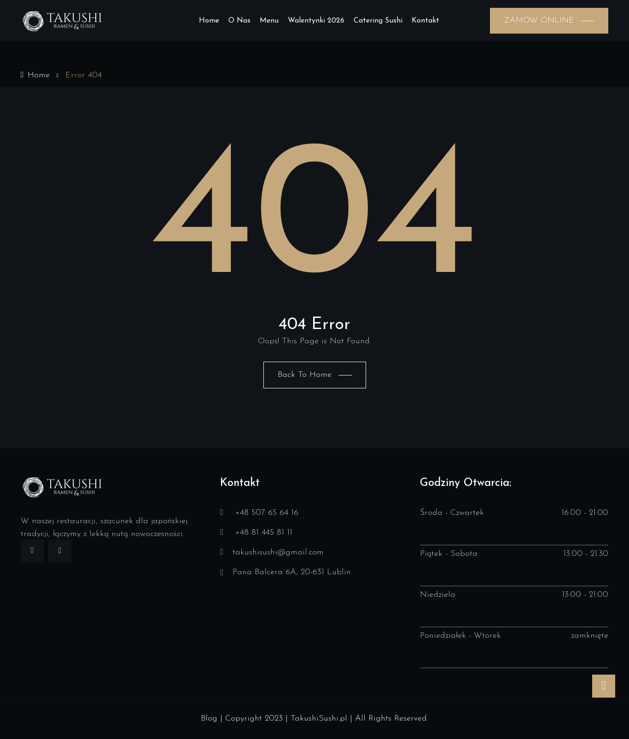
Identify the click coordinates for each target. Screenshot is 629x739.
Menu (269, 20)
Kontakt (425, 20)
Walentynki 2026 (316, 20)
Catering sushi (378, 20)
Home (209, 20)
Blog (209, 718)
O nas (239, 20)
